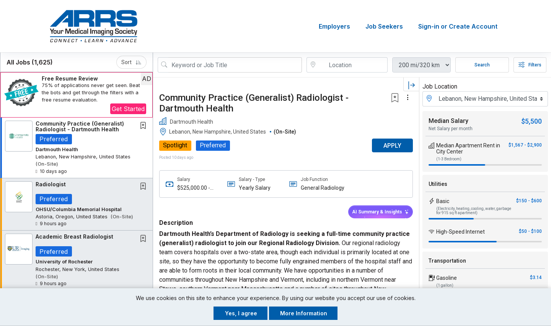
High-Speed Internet (460, 232)
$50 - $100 (530, 231)
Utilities (438, 184)
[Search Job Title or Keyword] (235, 65)
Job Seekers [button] (384, 26)
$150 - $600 (529, 200)
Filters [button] (529, 64)
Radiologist (51, 184)
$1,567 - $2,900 (525, 145)
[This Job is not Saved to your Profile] (145, 126)
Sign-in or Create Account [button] (457, 26)
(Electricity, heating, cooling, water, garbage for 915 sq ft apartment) (473, 211)
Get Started (128, 109)
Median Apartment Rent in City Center (468, 148)
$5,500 (531, 121)
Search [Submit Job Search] (482, 65)
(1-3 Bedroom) (448, 159)
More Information (303, 313)
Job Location (439, 86)
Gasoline (446, 278)
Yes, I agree (241, 313)
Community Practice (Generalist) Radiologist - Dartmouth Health (80, 126)
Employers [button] (334, 26)
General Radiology (322, 188)
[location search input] (352, 65)
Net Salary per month (451, 128)
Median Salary (448, 120)
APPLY (392, 145)
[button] (76, 95)
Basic (442, 201)
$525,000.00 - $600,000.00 (193, 188)
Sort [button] (131, 62)
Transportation (447, 261)
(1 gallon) (444, 285)
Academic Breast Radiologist (74, 236)
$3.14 (536, 277)
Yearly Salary (255, 188)
